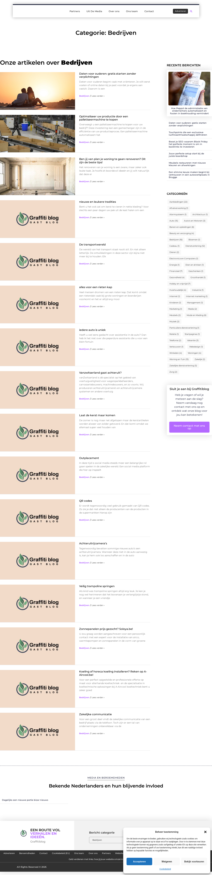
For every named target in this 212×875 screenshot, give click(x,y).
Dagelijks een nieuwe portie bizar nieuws (25, 800)
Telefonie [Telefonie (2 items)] (175, 340)
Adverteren (21, 854)
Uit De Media (94, 10)
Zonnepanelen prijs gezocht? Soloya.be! (106, 629)
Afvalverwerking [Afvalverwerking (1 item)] (178, 208)
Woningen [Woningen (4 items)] (194, 353)
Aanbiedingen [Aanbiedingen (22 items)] (178, 202)
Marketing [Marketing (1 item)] (175, 309)
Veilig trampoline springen (97, 586)
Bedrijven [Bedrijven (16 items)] (176, 239)
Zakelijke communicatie (95, 714)
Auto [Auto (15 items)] (173, 220)
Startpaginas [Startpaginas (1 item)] (192, 334)
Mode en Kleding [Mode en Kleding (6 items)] (196, 315)
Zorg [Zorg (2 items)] (173, 372)
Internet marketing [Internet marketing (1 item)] (197, 296)
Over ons (114, 10)
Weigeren (167, 861)
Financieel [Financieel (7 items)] (176, 271)
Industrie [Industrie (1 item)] (198, 290)
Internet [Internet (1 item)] (174, 296)
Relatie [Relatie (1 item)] (174, 334)
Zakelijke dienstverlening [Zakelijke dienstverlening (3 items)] (183, 365)
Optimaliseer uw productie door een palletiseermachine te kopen (103, 118)
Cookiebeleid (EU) (88, 854)
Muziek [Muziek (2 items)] (174, 321)
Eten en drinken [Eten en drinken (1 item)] (195, 265)
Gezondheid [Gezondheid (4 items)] (177, 277)
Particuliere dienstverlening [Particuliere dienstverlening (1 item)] (184, 328)
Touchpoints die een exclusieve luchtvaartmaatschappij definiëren (188, 133)
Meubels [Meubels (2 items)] (175, 315)
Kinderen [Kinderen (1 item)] (175, 302)
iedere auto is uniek (92, 330)
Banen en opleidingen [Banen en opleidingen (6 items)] (181, 227)
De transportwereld (92, 244)
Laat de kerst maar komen (97, 415)
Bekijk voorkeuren (194, 861)
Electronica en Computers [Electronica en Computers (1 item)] (183, 258)
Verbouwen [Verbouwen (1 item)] (176, 346)
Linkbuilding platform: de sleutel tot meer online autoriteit (57, 861)
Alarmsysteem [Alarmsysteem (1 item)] (177, 214)
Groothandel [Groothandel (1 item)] (198, 277)
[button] (205, 832)
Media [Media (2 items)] (192, 309)
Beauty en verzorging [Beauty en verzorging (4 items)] (181, 233)
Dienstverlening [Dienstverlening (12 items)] (195, 246)
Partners (75, 10)
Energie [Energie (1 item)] (174, 265)
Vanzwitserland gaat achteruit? (100, 372)
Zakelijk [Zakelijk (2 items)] (200, 359)
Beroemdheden (44, 854)
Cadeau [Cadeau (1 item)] (174, 246)
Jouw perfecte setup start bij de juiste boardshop (186, 154)
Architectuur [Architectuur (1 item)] (200, 214)
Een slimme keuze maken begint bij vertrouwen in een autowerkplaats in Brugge (189, 175)
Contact (149, 10)
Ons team (132, 10)
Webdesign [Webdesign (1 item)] (196, 346)
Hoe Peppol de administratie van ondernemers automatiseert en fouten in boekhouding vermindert (189, 111)
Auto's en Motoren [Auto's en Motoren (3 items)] (194, 220)
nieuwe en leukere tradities (97, 201)
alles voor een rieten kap (95, 287)
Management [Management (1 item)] (195, 302)
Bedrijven (84, 96)
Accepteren (139, 861)
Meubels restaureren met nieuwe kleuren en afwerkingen (187, 164)
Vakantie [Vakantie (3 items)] (193, 340)
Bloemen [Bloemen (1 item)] (194, 239)
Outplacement (89, 458)
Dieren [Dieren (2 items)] (174, 252)
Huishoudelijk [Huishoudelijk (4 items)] (177, 290)
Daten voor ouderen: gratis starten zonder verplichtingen (188, 124)
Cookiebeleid (165, 869)
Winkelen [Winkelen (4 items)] (175, 353)
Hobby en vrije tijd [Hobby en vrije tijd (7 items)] (179, 283)
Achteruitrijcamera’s (93, 543)
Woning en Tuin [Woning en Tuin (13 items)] (179, 359)
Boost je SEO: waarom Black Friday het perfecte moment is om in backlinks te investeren (188, 144)
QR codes (85, 500)
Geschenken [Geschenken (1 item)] (195, 271)
